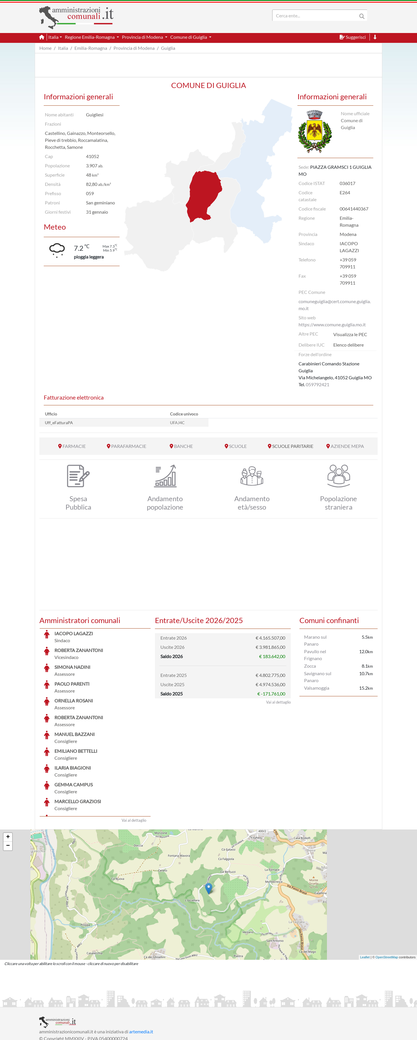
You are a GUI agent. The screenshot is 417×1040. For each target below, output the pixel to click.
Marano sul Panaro (315, 640)
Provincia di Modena (134, 48)
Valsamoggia (316, 688)
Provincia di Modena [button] (143, 37)
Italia (63, 48)
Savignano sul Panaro (317, 677)
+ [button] (8, 794)
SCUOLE (238, 446)
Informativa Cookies (153, 1002)
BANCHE (183, 446)
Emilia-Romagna (90, 48)
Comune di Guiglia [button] (189, 37)
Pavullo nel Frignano (315, 655)
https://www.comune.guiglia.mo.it (332, 324)
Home (45, 48)
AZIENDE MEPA (347, 446)
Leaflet (365, 914)
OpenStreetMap (387, 914)
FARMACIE (74, 446)
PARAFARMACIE (128, 446)
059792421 (317, 384)
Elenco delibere (348, 344)
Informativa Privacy (110, 1002)
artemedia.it (141, 988)
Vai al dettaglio (134, 776)
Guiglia (168, 48)
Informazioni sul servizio (63, 1002)
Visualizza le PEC (350, 334)
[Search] (315, 15)
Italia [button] (53, 37)
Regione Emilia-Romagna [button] (90, 37)
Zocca (310, 666)
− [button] (8, 802)
